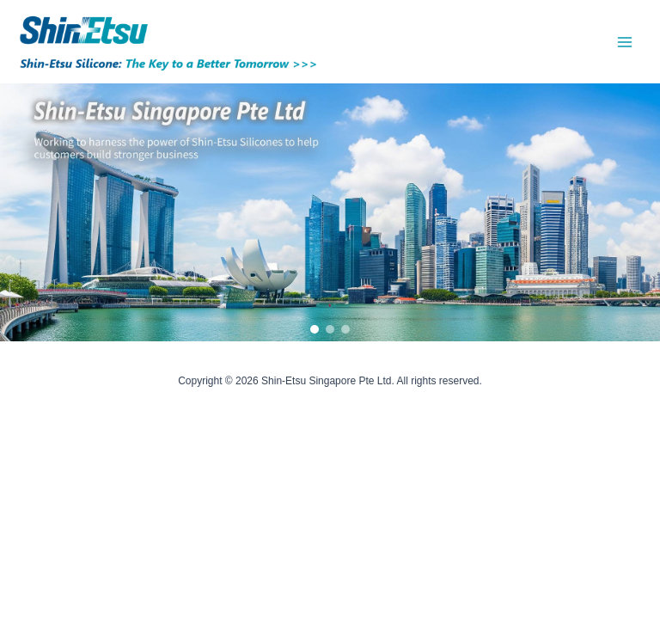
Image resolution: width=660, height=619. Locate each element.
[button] (314, 329)
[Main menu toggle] (625, 42)
